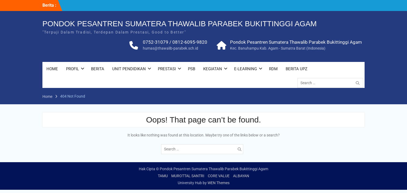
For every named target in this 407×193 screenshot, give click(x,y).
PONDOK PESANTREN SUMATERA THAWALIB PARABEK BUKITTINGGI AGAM (179, 24)
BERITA (97, 69)
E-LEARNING (245, 69)
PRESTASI (167, 69)
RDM (273, 69)
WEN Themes (219, 183)
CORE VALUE (219, 176)
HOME (52, 69)
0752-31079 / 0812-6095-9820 (175, 43)
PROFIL (72, 69)
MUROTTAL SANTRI (187, 176)
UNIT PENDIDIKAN (129, 69)
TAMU (163, 176)
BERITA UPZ (296, 69)
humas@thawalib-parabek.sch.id (170, 49)
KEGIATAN (212, 69)
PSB (191, 69)
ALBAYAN (241, 176)
